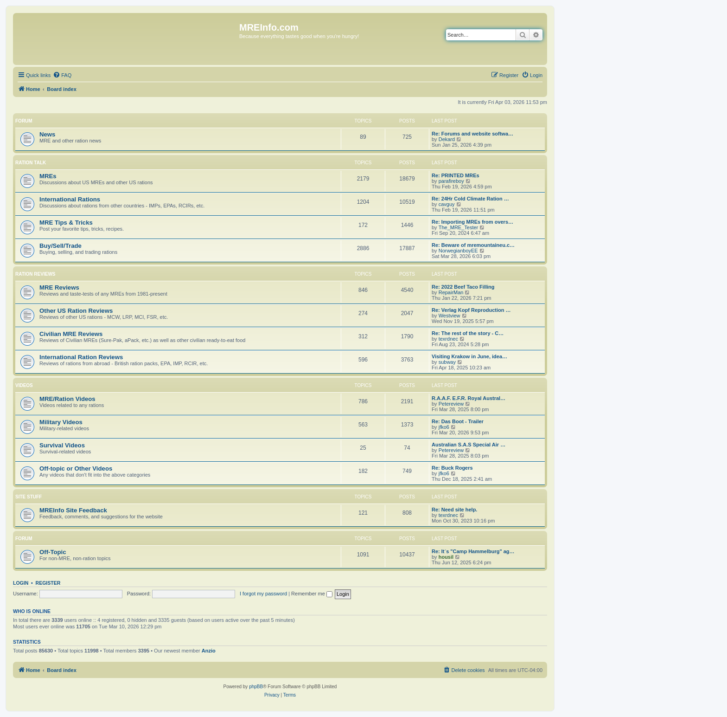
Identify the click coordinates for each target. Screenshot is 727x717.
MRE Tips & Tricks (66, 222)
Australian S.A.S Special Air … (468, 444)
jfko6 (444, 427)
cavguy (447, 204)
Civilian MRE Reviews (70, 333)
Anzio (209, 650)
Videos (24, 385)
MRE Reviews (59, 287)
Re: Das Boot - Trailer (458, 421)
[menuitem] (62, 75)
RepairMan (451, 292)
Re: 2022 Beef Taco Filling (463, 287)
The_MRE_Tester (458, 227)
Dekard (447, 139)
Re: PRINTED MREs (455, 175)
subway (447, 362)
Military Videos (61, 422)
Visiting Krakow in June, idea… (469, 356)
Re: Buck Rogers (452, 468)
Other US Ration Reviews (76, 310)
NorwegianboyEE (458, 250)
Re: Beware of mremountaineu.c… (473, 245)
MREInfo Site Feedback (73, 510)
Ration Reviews (35, 274)
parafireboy (451, 181)
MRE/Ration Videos (67, 398)
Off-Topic (52, 552)
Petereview (451, 404)
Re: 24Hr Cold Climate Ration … (470, 198)
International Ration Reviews (81, 357)
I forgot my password (263, 593)
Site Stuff (28, 496)
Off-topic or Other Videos (75, 468)
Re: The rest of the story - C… (468, 333)
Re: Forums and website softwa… (472, 133)
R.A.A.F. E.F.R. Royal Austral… (468, 398)
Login (20, 583)
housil (446, 557)
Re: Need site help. (454, 509)
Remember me (311, 593)
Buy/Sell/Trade (60, 245)
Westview (449, 315)
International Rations (69, 199)
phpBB (256, 686)
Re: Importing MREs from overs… (472, 222)
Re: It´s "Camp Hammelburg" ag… (473, 551)
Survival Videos (62, 445)
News (47, 134)
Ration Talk (30, 162)
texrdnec (448, 339)
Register (48, 583)
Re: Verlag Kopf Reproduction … (471, 310)
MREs (48, 176)
